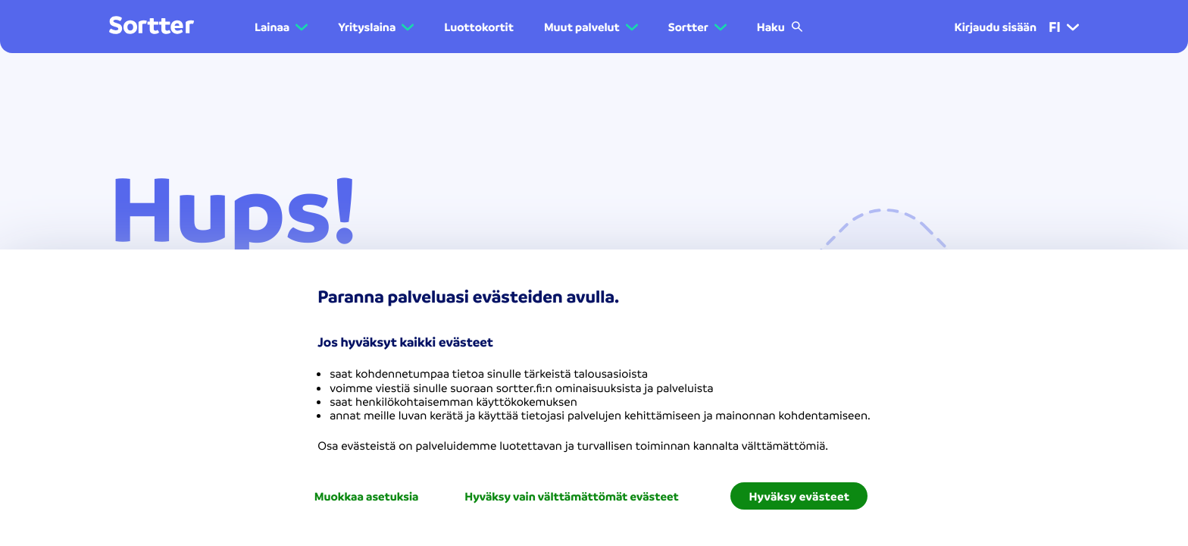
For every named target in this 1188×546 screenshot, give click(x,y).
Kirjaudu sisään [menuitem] (995, 26)
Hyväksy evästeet (799, 496)
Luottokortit (479, 26)
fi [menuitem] (1064, 26)
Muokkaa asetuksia (366, 496)
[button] (281, 26)
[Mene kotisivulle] (151, 26)
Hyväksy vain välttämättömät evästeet (571, 496)
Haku (780, 26)
